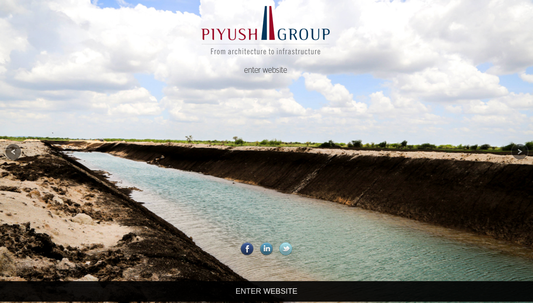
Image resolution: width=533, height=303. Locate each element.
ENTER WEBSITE (266, 291)
